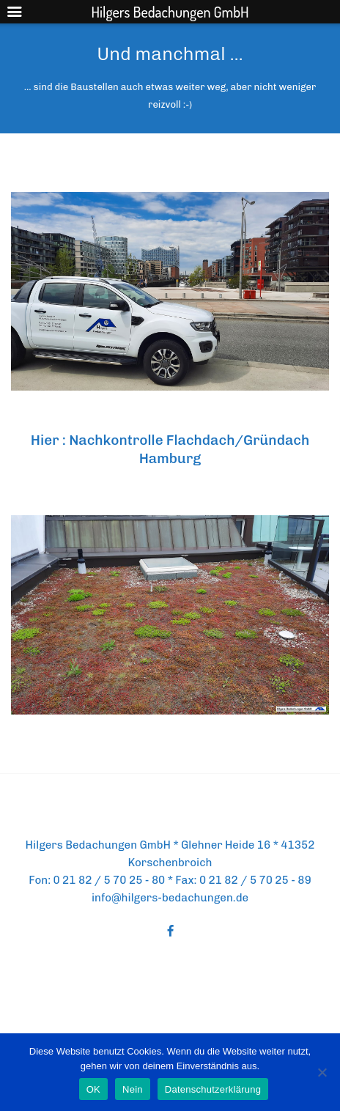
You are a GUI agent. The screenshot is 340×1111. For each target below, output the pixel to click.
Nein (132, 1089)
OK (93, 1089)
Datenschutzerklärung (213, 1089)
